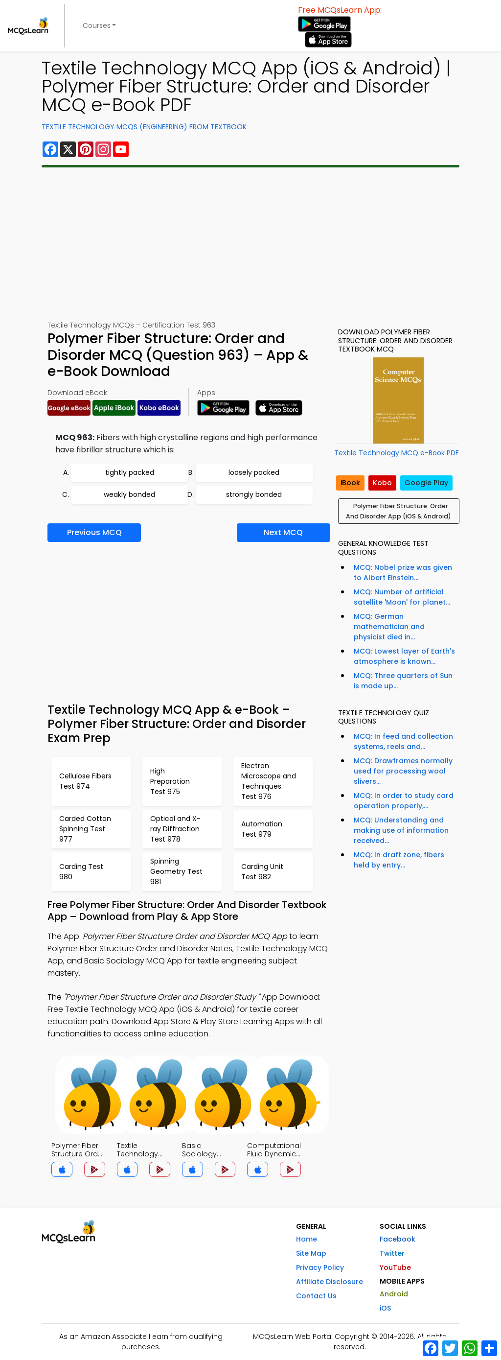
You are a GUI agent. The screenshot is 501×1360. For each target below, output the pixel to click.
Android (394, 1294)
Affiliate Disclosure (329, 1282)
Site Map (311, 1253)
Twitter (392, 1253)
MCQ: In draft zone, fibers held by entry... (399, 860)
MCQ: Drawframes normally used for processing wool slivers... (403, 771)
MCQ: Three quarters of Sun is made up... (403, 681)
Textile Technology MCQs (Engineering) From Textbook (144, 127)
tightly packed (129, 472)
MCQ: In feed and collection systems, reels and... (403, 741)
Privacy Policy (320, 1267)
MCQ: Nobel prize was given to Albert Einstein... (403, 573)
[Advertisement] (250, 243)
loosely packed (253, 472)
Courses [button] (97, 25)
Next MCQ (283, 532)
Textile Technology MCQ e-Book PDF (396, 453)
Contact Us (316, 1296)
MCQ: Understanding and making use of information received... (401, 830)
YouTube (395, 1267)
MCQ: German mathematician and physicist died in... (389, 626)
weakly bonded (129, 494)
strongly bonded (254, 494)
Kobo (382, 483)
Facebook (397, 1239)
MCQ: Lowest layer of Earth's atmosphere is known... (404, 656)
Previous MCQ (94, 532)
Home (306, 1239)
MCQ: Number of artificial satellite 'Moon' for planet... (402, 597)
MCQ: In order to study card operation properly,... (404, 801)
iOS (385, 1308)
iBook (350, 483)
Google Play (426, 483)
